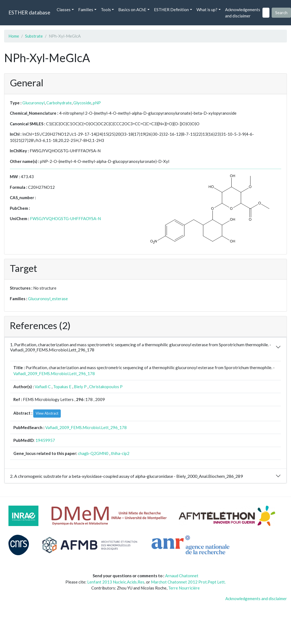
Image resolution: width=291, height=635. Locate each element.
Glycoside (82, 102)
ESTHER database (29, 12)
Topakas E (62, 386)
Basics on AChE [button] (132, 9)
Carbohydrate (59, 102)
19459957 (45, 440)
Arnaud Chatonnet (181, 575)
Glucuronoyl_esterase (48, 298)
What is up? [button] (206, 9)
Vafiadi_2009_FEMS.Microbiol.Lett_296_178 (54, 373)
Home (13, 36)
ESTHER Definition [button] (171, 9)
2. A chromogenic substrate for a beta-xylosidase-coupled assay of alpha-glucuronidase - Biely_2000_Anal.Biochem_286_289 (126, 476)
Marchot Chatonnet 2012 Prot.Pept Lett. (188, 581)
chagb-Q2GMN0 (93, 453)
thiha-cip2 (120, 453)
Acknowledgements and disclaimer (242, 12)
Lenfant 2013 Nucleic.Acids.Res (115, 581)
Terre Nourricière (184, 587)
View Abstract (47, 413)
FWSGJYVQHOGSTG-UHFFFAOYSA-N (65, 218)
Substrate (34, 36)
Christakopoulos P (106, 386)
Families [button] (85, 9)
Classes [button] (64, 9)
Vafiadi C (43, 386)
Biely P (80, 386)
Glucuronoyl (33, 102)
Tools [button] (106, 9)
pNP (97, 102)
